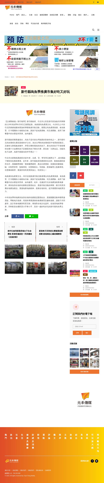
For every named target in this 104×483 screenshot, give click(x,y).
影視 (61, 15)
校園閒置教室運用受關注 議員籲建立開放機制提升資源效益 (91, 196)
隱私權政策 (39, 470)
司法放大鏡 (35, 23)
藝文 (80, 15)
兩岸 (85, 15)
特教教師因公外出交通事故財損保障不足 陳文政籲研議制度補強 (91, 238)
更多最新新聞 (84, 294)
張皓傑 (87, 202)
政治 (23, 15)
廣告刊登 (21, 2)
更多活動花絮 (84, 371)
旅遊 (11, 23)
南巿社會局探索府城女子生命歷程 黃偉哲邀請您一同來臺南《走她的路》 (20, 234)
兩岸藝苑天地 (46, 23)
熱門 (17, 15)
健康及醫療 (44, 15)
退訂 (87, 333)
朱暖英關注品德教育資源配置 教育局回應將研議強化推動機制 (91, 216)
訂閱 (77, 333)
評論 (74, 15)
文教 (93, 15)
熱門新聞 (91, 185)
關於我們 (29, 2)
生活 (36, 15)
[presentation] (5, 54)
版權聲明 (48, 470)
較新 (11, 227)
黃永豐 (12, 247)
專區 (27, 23)
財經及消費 (54, 15)
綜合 (16, 23)
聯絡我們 (38, 2)
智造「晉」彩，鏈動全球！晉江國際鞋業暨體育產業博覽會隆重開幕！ (91, 280)
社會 (30, 15)
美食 (22, 23)
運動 (69, 15)
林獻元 (56, 247)
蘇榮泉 (12, 262)
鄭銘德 (25, 96)
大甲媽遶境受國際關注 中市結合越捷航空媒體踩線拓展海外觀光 (91, 257)
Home (12, 15)
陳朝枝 (34, 245)
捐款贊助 (15, 470)
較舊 (60, 227)
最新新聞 (77, 185)
